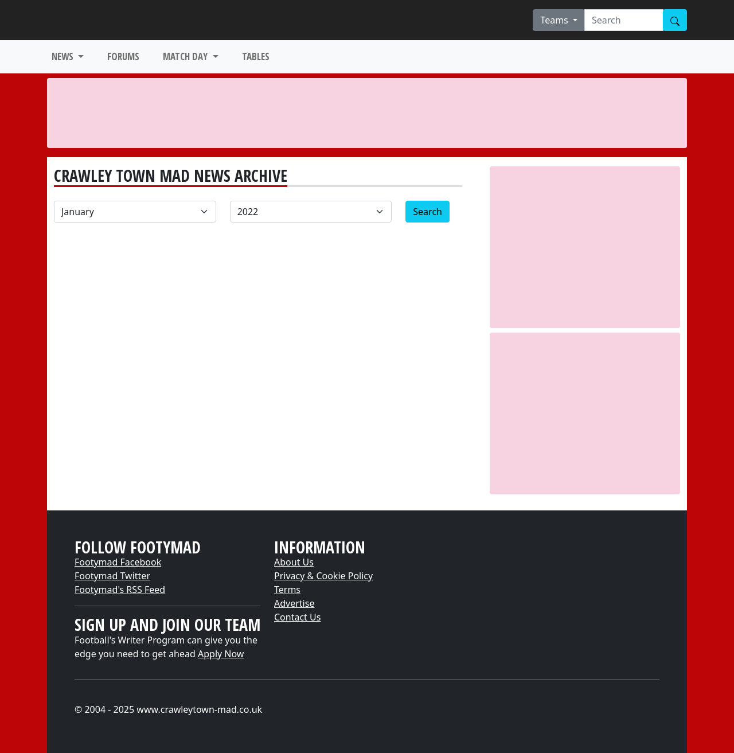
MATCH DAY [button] (186, 56)
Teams (555, 20)
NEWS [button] (64, 56)
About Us (294, 562)
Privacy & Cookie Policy (323, 575)
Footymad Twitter (112, 575)
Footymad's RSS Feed (120, 589)
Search (427, 211)
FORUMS (123, 56)
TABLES (256, 56)
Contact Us (297, 617)
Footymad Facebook (118, 562)
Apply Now (221, 653)
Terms (287, 589)
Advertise (294, 603)
